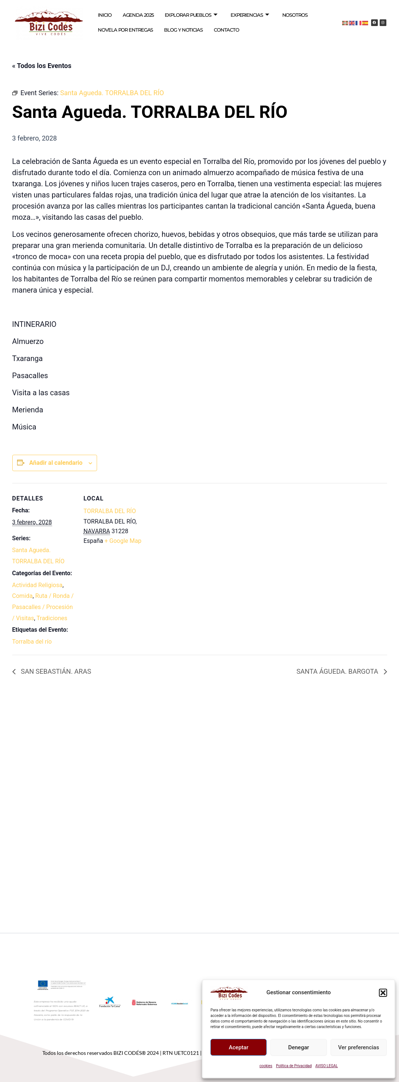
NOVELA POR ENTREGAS (125, 30)
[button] (383, 992)
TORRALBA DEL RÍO (110, 511)
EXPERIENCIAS (250, 15)
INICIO (104, 15)
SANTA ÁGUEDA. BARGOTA (338, 671)
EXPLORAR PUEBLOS (191, 15)
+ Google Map (122, 540)
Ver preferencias (358, 1047)
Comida (22, 595)
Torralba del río (32, 641)
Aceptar (238, 1047)
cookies (266, 1066)
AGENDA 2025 (138, 15)
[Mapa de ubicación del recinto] (194, 534)
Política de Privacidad (294, 1066)
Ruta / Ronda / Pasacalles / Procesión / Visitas (43, 606)
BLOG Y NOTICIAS (183, 30)
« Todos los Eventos (41, 66)
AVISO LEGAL (326, 1066)
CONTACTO (226, 30)
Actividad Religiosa (37, 585)
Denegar (298, 1047)
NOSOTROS (295, 15)
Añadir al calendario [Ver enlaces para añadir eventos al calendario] (55, 462)
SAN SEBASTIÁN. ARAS (55, 671)
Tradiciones (51, 618)
